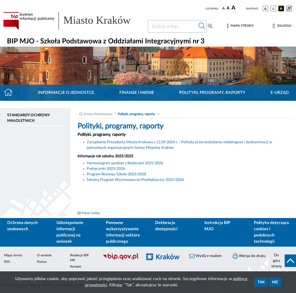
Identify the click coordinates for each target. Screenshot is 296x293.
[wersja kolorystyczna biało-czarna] (273, 8)
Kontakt (75, 266)
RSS (7, 261)
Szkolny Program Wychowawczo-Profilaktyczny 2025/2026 (135, 180)
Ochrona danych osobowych (22, 226)
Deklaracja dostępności (166, 226)
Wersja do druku (249, 256)
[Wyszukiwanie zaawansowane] (210, 26)
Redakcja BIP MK (79, 258)
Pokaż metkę (91, 213)
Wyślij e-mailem (205, 256)
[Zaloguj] (282, 26)
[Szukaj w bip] (202, 26)
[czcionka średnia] (228, 8)
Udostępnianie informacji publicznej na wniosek (69, 232)
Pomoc (42, 261)
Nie (275, 282)
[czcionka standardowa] (223, 8)
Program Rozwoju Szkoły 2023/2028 (116, 174)
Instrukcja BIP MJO (217, 226)
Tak (261, 282)
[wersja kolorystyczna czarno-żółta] (281, 8)
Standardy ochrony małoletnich (28, 118)
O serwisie (44, 255)
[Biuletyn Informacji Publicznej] (120, 259)
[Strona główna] (10, 93)
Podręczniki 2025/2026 (106, 168)
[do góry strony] (282, 260)
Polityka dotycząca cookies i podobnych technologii (271, 232)
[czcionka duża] (238, 8)
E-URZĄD (280, 93)
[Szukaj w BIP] (172, 26)
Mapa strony (13, 255)
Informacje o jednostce (66, 93)
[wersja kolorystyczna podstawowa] (265, 8)
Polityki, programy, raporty (212, 93)
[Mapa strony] (240, 26)
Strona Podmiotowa (98, 114)
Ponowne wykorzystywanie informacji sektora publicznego (123, 232)
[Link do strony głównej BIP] (72, 21)
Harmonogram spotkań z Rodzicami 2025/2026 (125, 163)
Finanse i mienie (136, 93)
